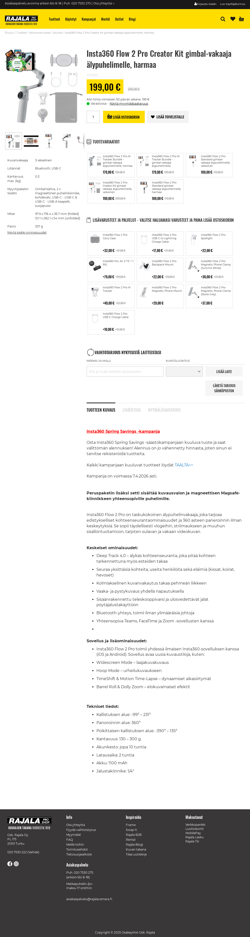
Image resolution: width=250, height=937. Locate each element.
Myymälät (73, 835)
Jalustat (58, 32)
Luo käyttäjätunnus (232, 4)
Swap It (131, 830)
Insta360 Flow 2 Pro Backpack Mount (164, 263)
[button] (31, 141)
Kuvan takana (136, 849)
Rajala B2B (134, 835)
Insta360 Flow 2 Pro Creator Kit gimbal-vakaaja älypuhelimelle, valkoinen (117, 187)
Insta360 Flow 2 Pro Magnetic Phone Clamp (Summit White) (216, 265)
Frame (131, 825)
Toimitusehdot (77, 849)
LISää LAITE (224, 371)
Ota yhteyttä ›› (104, 3)
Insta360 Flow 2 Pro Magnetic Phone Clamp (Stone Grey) (216, 291)
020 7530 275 (83, 872)
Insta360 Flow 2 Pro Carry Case (115, 236)
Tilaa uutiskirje (136, 854)
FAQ (69, 839)
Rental (130, 839)
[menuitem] (54, 19)
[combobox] (125, 371)
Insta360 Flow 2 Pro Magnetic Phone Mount (167, 289)
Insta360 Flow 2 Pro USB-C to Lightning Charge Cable (164, 238)
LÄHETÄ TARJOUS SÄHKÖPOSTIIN (224, 388)
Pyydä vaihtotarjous (81, 830)
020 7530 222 (17, 852)
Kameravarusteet (40, 32)
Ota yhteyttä (75, 825)
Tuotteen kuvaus (101, 409)
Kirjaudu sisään (206, 4)
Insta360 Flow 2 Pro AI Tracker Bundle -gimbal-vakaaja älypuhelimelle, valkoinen (166, 163)
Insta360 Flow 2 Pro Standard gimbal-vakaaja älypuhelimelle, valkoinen (215, 161)
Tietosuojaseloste (79, 854)
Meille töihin (75, 844)
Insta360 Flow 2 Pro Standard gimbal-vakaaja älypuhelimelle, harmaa (166, 187)
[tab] (105, 407)
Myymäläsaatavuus (164, 409)
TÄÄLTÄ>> (184, 465)
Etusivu (9, 32)
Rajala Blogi (134, 844)
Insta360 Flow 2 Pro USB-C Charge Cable (116, 315)
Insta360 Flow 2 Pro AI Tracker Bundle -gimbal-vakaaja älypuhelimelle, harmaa (117, 161)
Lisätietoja (132, 409)
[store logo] (23, 20)
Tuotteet (21, 32)
